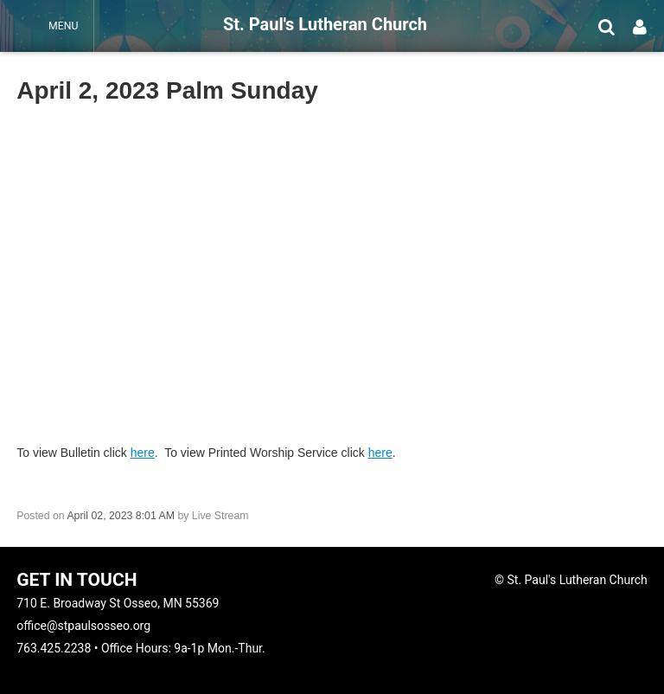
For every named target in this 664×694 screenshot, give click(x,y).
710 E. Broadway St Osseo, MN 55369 (117, 603)
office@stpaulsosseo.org (83, 626)
